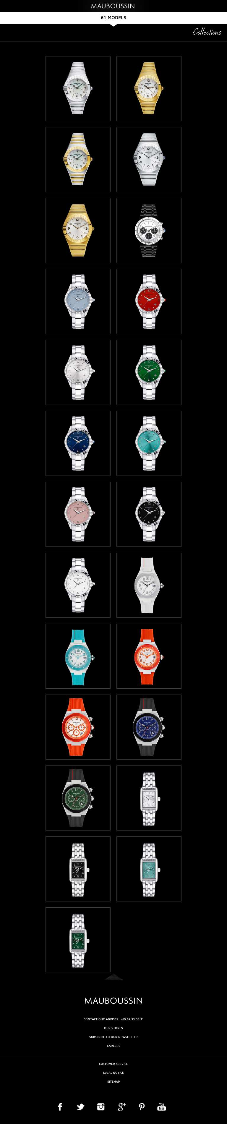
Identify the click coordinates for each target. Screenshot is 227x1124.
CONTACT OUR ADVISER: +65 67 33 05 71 (114, 1019)
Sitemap (113, 1081)
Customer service (113, 1063)
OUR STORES (113, 1028)
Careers (113, 1045)
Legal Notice (113, 1072)
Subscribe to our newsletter (113, 1037)
